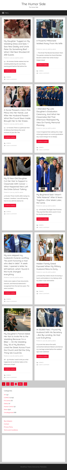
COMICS (8, 77)
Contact (6, 424)
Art (5, 394)
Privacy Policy (8, 427)
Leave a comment (11, 79)
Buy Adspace (8, 421)
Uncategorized (8, 412)
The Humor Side (33, 4)
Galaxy (6, 403)
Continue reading (10, 71)
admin (21, 58)
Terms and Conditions (11, 430)
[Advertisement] (33, 448)
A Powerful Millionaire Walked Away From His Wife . (49, 43)
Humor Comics (9, 406)
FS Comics (7, 400)
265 (20, 384)
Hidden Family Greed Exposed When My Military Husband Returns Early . (48, 266)
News (6, 409)
